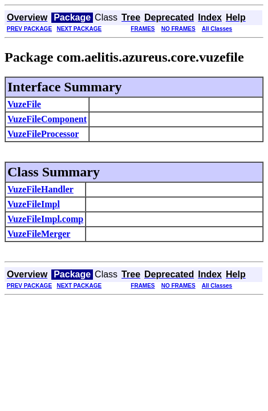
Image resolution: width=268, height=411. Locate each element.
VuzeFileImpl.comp (45, 219)
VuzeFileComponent (47, 119)
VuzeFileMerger (38, 234)
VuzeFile (24, 104)
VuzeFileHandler (40, 189)
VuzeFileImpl (33, 204)
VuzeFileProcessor (43, 134)
